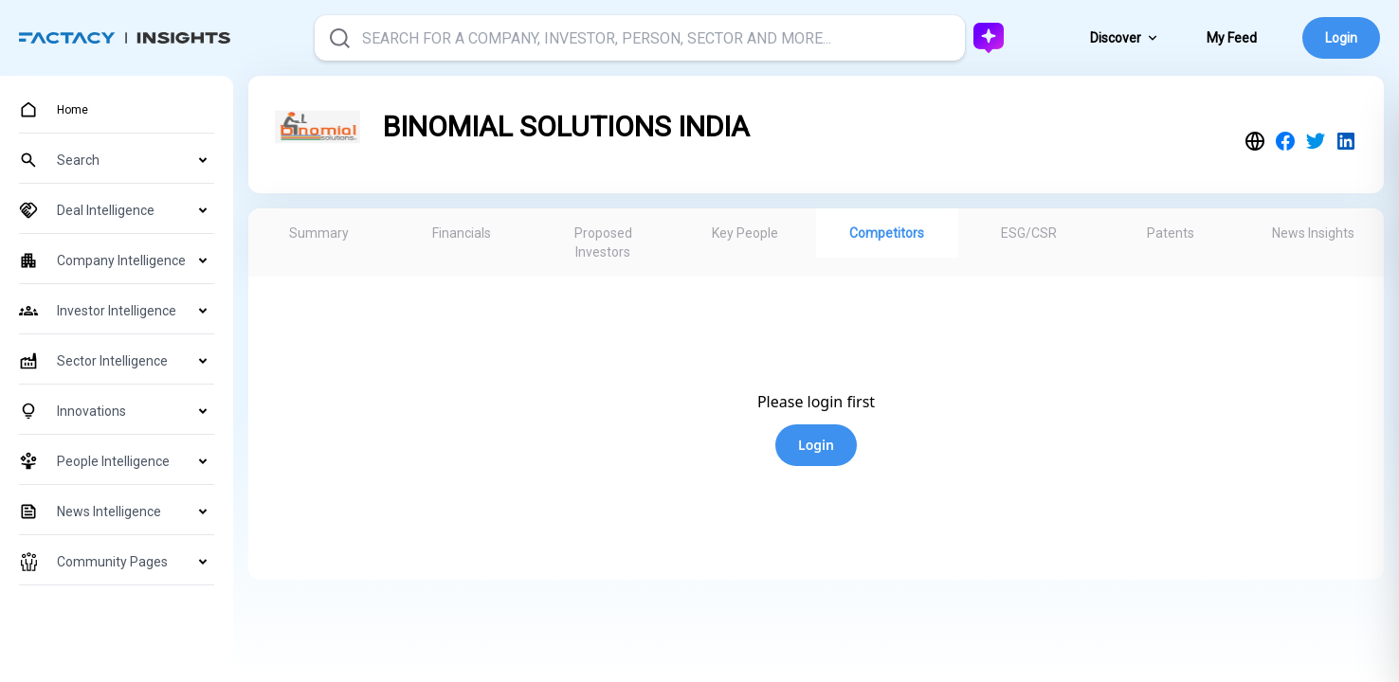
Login (1341, 37)
